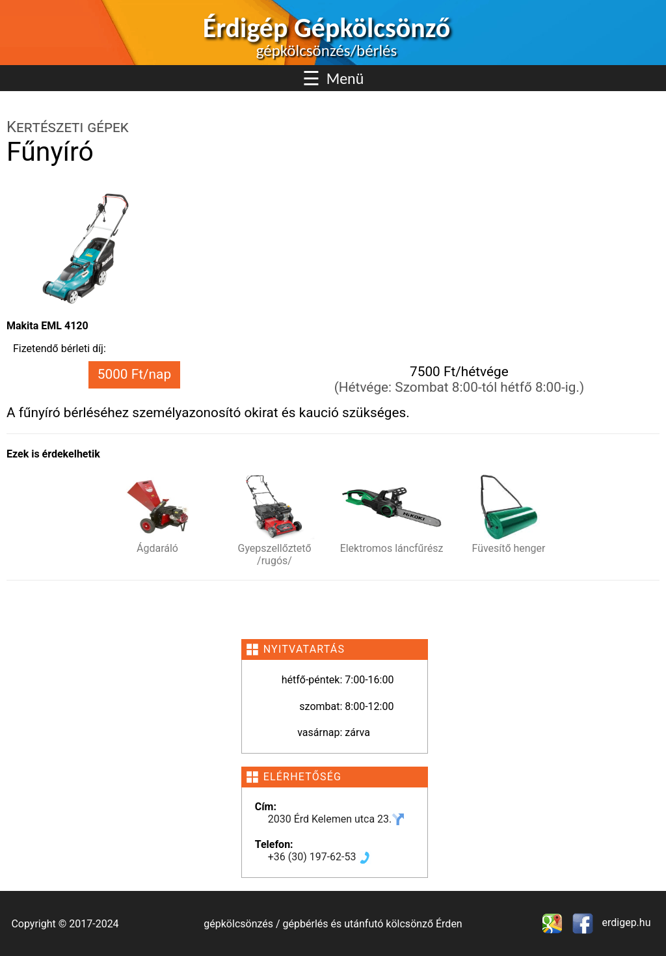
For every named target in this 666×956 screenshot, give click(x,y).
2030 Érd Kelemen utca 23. (336, 819)
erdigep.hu (625, 922)
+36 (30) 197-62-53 (320, 857)
